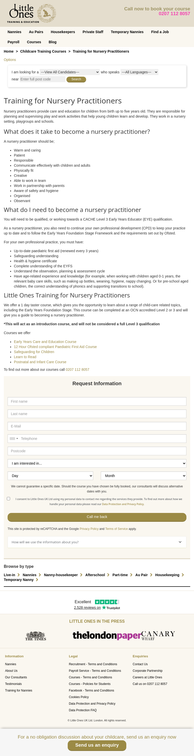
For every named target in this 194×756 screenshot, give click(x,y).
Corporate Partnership (147, 671)
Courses (34, 42)
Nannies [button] (32, 575)
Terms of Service (116, 529)
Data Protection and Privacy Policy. (123, 504)
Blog (53, 42)
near (15, 79)
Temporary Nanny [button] (22, 580)
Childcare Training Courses (43, 51)
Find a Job (160, 32)
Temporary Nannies (127, 32)
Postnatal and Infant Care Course (40, 362)
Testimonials (13, 684)
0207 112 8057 (174, 13)
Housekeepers (63, 32)
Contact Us (140, 664)
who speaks (110, 72)
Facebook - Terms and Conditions (91, 690)
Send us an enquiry (97, 745)
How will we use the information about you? (96, 542)
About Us (11, 671)
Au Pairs (36, 32)
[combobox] (13, 439)
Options (10, 60)
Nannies (14, 32)
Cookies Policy (79, 697)
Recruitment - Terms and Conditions (93, 664)
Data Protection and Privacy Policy (92, 703)
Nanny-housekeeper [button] (64, 575)
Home (9, 51)
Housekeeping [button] (170, 575)
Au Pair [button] (144, 575)
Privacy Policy (89, 529)
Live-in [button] (12, 575)
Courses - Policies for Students (90, 684)
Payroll (13, 42)
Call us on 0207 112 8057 (150, 684)
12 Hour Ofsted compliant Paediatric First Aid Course (55, 347)
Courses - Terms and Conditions (90, 677)
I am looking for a (25, 72)
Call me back (97, 517)
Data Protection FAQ (83, 710)
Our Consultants (16, 677)
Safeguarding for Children (34, 352)
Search (76, 79)
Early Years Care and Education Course (45, 342)
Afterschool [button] (98, 575)
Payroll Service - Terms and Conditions (95, 671)
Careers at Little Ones (147, 677)
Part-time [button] (123, 575)
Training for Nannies (18, 690)
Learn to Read (25, 357)
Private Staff (93, 32)
